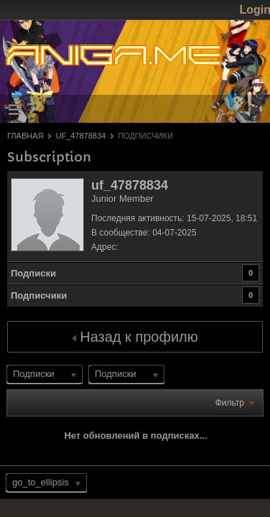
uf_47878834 (80, 135)
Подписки (33, 273)
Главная (25, 135)
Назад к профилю (135, 337)
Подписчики (39, 295)
